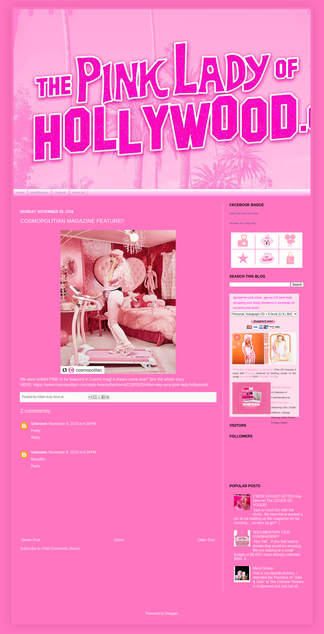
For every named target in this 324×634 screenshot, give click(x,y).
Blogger (171, 613)
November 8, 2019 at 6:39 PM (72, 424)
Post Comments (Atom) (61, 548)
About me (78, 192)
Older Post (206, 540)
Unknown (39, 424)
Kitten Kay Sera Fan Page (244, 213)
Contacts (60, 192)
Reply (35, 437)
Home (20, 192)
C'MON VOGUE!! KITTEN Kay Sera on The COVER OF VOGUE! (277, 500)
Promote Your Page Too (243, 223)
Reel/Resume (39, 192)
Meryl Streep (263, 568)
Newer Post (30, 540)
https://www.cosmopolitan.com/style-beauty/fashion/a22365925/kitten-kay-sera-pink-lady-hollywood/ (121, 384)
